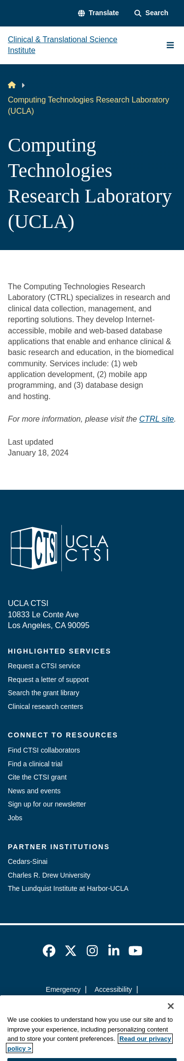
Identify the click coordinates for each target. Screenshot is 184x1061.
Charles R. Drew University (49, 875)
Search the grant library (43, 693)
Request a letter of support (48, 679)
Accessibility (113, 989)
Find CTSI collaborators (44, 750)
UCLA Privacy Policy (88, 1006)
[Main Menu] (170, 45)
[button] (98, 13)
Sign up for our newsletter (47, 804)
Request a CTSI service (44, 666)
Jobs (15, 818)
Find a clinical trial (35, 764)
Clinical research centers (45, 706)
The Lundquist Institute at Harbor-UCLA (68, 888)
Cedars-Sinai (28, 861)
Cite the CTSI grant (37, 777)
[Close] (171, 1020)
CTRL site (156, 419)
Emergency (63, 989)
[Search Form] (151, 13)
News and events (34, 791)
